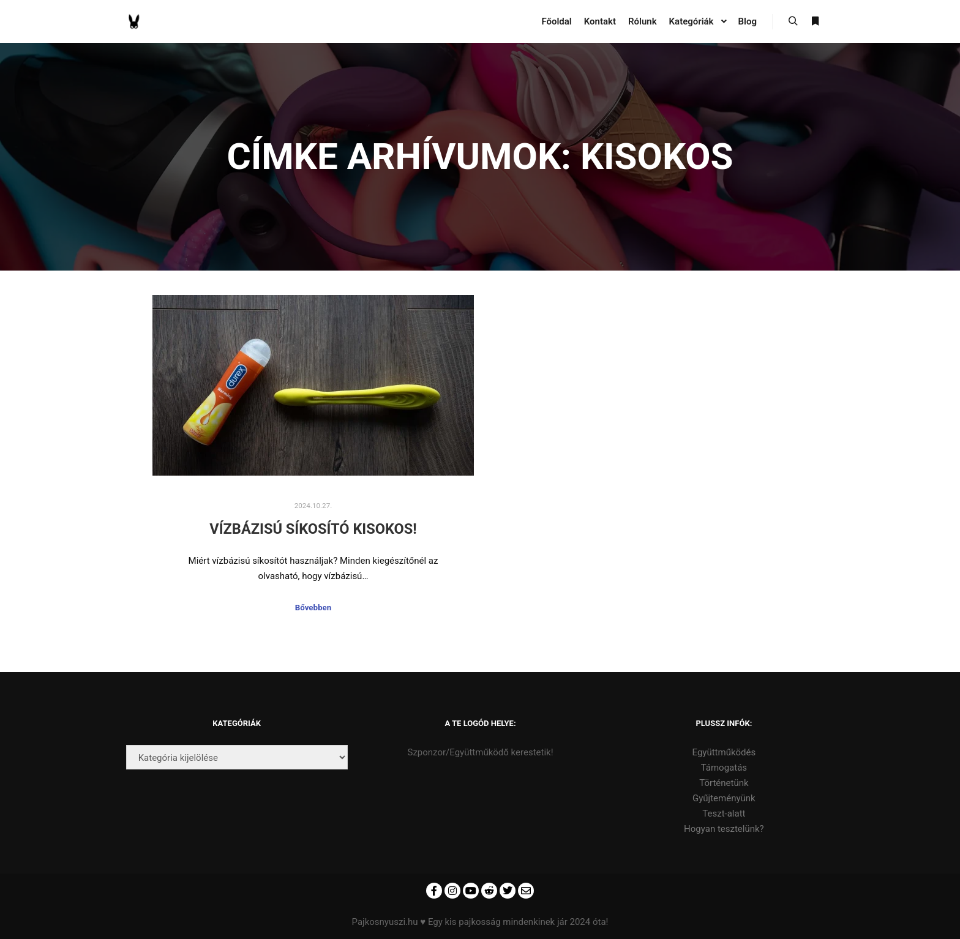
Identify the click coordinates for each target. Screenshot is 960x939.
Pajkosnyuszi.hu (385, 921)
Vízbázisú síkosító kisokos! (312, 528)
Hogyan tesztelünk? (724, 828)
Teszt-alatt (723, 813)
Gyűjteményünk (724, 798)
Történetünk (723, 782)
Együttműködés (724, 752)
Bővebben (313, 607)
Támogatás (724, 767)
